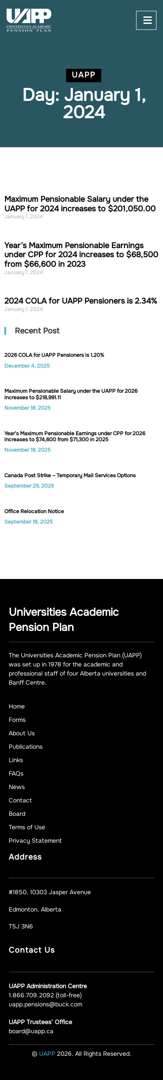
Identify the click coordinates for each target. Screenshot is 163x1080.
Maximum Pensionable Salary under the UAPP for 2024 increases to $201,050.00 (80, 203)
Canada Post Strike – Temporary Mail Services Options (70, 475)
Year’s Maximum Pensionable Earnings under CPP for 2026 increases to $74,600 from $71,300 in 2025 (74, 436)
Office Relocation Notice (34, 511)
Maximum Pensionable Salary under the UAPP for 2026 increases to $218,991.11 (70, 394)
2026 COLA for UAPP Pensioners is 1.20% (54, 355)
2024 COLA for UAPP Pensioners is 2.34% (80, 301)
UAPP (48, 1053)
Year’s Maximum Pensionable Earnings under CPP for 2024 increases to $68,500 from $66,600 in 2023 (81, 255)
